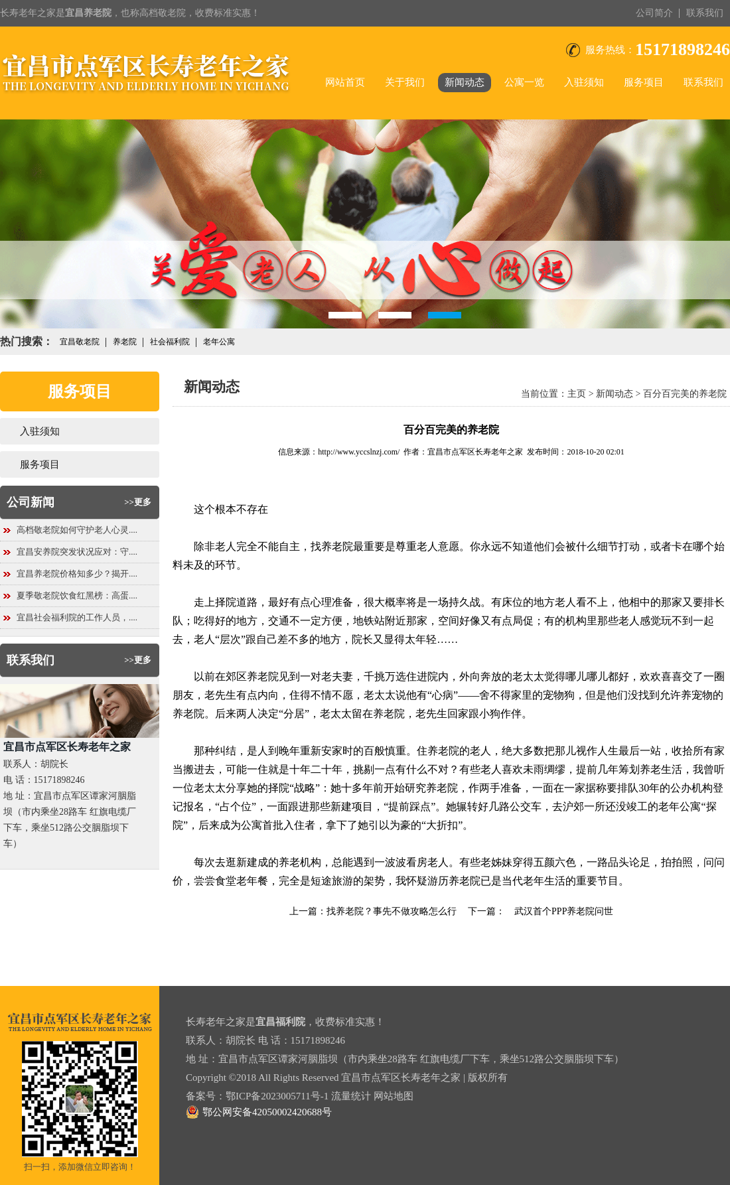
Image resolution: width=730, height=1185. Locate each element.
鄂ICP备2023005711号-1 (277, 1096)
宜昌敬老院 (80, 341)
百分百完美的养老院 (685, 394)
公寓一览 (524, 82)
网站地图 (393, 1096)
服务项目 (644, 82)
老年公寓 (219, 341)
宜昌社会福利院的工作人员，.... (77, 617)
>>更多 (137, 502)
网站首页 (345, 82)
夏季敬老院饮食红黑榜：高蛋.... (77, 595)
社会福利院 (170, 341)
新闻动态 (464, 82)
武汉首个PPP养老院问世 (559, 911)
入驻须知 (584, 82)
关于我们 (405, 82)
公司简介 (654, 13)
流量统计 (351, 1096)
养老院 (125, 341)
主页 (576, 394)
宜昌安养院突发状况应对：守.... (77, 552)
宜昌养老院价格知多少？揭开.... (77, 574)
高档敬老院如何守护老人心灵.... (77, 530)
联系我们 (704, 13)
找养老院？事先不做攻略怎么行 (392, 911)
